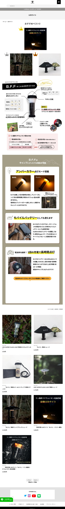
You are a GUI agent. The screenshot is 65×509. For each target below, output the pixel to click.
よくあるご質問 (12, 504)
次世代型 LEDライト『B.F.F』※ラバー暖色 (48, 427)
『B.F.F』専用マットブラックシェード (14, 427)
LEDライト (10, 21)
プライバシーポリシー (51, 504)
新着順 (61, 309)
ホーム (4, 21)
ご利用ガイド (21, 504)
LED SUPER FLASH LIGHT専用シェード (45, 387)
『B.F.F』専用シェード (42, 347)
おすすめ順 (50, 309)
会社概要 (42, 504)
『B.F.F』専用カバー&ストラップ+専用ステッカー (16, 388)
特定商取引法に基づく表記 (32, 504)
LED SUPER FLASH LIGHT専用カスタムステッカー (16, 348)
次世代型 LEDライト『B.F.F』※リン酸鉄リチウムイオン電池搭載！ (16, 468)
